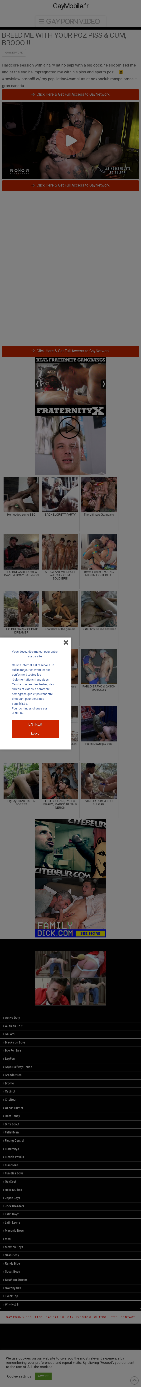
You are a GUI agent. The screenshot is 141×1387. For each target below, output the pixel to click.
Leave (35, 733)
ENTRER (35, 724)
